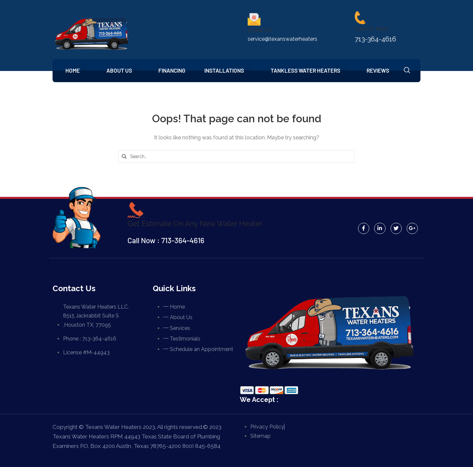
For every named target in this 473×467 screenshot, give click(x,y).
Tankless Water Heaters (311, 70)
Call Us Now (372, 28)
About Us (123, 70)
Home (76, 70)
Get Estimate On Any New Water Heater (196, 223)
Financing (173, 70)
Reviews (382, 70)
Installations (229, 70)
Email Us (260, 30)
